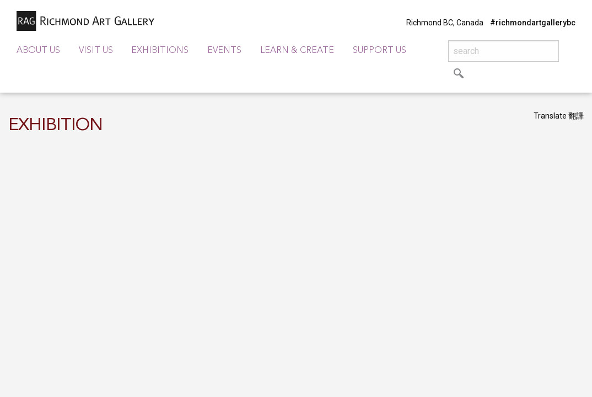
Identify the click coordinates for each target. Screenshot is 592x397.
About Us (38, 50)
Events (224, 50)
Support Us (379, 50)
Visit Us (96, 50)
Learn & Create (297, 50)
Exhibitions (160, 50)
